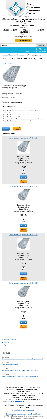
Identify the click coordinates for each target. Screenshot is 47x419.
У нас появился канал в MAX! (11, 365)
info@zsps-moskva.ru (16, 401)
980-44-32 (26, 30)
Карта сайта (30, 410)
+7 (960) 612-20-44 (23, 32)
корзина (40, 49)
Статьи (14, 410)
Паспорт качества (10, 339)
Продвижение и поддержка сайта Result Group (23, 414)
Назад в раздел (7, 63)
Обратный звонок (23, 40)
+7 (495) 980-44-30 (10, 30)
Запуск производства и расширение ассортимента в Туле (20, 376)
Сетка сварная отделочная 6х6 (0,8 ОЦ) (23, 283)
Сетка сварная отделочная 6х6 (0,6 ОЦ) (23, 186)
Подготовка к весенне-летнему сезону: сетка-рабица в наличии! (22, 359)
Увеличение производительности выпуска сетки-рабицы (20, 370)
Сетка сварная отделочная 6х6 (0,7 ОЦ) (23, 235)
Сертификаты (8, 345)
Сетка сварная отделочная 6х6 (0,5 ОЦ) (23, 138)
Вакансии (21, 410)
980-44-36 (40, 30)
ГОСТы (6, 342)
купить (5, 129)
